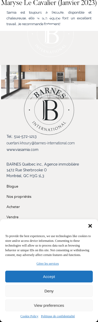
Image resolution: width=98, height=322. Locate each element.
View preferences (49, 305)
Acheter (13, 206)
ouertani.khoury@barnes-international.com (41, 143)
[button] (90, 225)
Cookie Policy (29, 316)
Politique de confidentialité (58, 316)
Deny (49, 291)
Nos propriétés (19, 196)
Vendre (13, 217)
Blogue (12, 186)
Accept (49, 276)
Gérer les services (48, 263)
